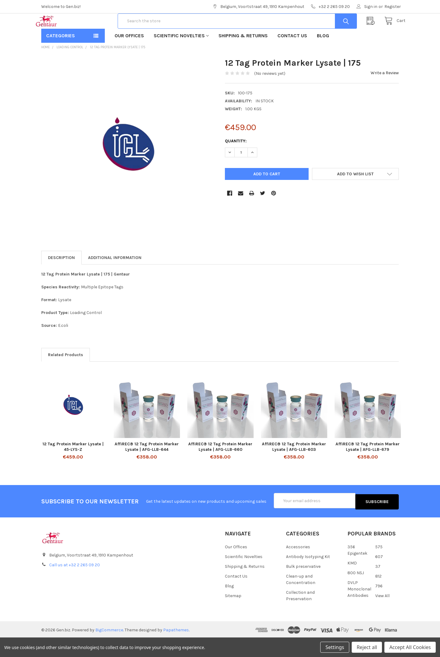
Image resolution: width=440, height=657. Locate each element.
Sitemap (233, 614)
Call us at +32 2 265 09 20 (74, 583)
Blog (323, 55)
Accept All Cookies (410, 647)
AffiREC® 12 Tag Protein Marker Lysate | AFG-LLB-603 (294, 466)
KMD (352, 581)
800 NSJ (355, 591)
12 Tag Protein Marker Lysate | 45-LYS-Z (73, 466)
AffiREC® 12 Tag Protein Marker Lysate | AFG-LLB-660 (220, 466)
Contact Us (292, 55)
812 (378, 594)
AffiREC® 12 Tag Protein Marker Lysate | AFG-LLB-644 (147, 466)
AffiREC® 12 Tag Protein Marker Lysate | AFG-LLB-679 (368, 466)
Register (392, 6)
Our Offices (129, 55)
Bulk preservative (303, 584)
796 (379, 604)
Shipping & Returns (243, 55)
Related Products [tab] (65, 374)
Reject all (367, 647)
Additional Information (114, 277)
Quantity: (236, 160)
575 (379, 565)
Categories (60, 55)
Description (61, 277)
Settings (334, 647)
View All (382, 614)
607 (379, 575)
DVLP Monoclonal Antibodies (359, 607)
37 (377, 584)
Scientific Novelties (181, 55)
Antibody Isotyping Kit (308, 575)
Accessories (298, 565)
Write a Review (385, 92)
